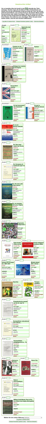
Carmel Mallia (17, 285)
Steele (14, 49)
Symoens (24, 30)
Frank (15, 304)
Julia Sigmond (38, 50)
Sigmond (15, 69)
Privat (3, 265)
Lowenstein (34, 363)
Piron (14, 167)
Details (23, 42)
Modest (33, 265)
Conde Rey (17, 246)
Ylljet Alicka (15, 363)
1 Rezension (17, 255)
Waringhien (37, 285)
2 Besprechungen (38, 59)
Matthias (15, 148)
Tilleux (15, 108)
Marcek (13, 89)
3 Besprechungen (38, 294)
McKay (15, 403)
